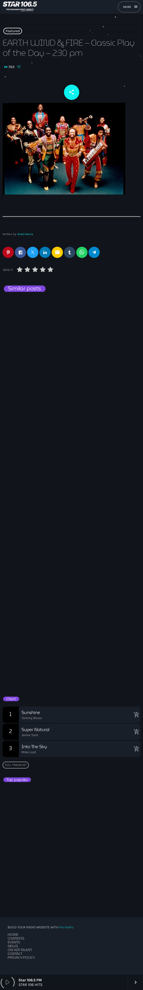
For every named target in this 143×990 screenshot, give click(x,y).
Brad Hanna (25, 234)
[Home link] (20, 7)
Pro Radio (66, 927)
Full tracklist (16, 765)
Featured (13, 31)
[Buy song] (135, 715)
